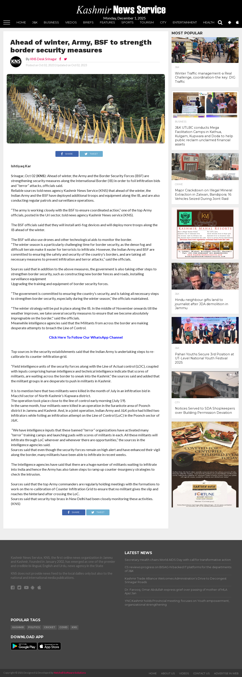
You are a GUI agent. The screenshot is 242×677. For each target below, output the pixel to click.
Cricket (49, 627)
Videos (184, 673)
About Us (168, 673)
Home (21, 22)
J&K (35, 22)
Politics (34, 627)
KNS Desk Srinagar (43, 59)
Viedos (71, 22)
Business (51, 22)
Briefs (88, 22)
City (163, 22)
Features (107, 22)
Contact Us (201, 673)
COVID (63, 627)
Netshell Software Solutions (70, 672)
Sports (127, 22)
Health (208, 22)
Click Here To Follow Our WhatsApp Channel (86, 337)
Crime (179, 184)
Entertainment (185, 22)
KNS (74, 627)
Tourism (147, 22)
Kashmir (18, 627)
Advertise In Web (226, 673)
